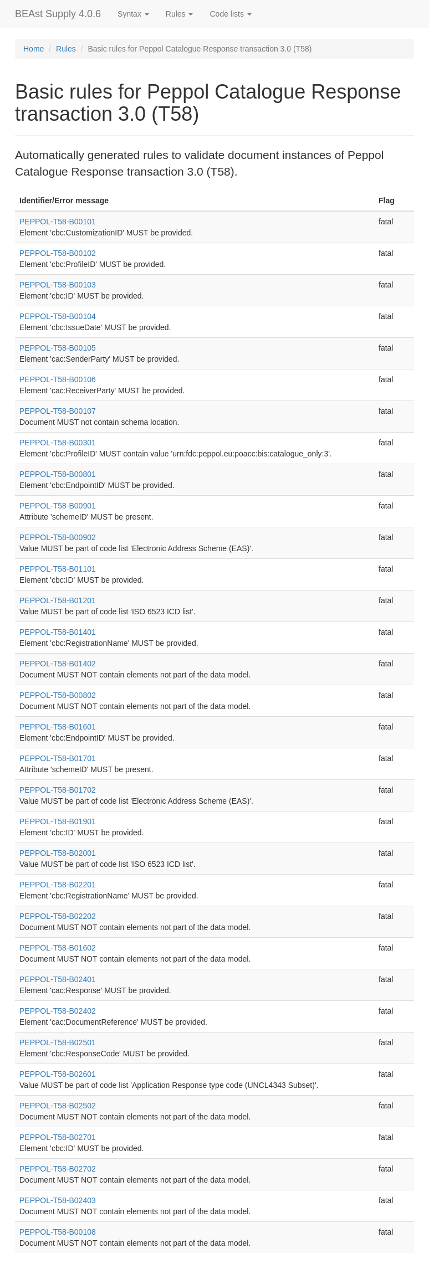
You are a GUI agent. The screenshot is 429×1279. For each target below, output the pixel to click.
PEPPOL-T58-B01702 (57, 789)
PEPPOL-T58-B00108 (57, 1231)
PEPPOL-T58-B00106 (57, 379)
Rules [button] (179, 13)
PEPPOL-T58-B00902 (57, 537)
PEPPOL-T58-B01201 (57, 600)
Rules (66, 48)
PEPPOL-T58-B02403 (57, 1200)
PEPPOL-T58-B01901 (57, 821)
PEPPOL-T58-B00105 (57, 347)
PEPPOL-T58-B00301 (57, 442)
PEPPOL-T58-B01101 (57, 568)
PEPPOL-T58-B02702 (57, 1168)
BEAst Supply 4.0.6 (58, 13)
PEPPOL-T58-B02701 (57, 1137)
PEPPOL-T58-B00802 (57, 695)
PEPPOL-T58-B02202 (57, 916)
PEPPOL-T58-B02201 (57, 884)
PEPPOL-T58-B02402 (57, 1010)
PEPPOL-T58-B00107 (57, 411)
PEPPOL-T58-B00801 (57, 474)
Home (33, 48)
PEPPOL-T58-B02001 (57, 853)
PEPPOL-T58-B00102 (57, 253)
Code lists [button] (230, 13)
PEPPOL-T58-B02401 (57, 979)
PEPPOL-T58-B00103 (57, 284)
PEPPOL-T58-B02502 (57, 1105)
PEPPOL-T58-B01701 (57, 758)
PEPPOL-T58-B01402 (57, 663)
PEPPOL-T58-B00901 (57, 505)
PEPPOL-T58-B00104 (57, 316)
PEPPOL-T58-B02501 (57, 1042)
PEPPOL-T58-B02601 (57, 1074)
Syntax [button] (133, 13)
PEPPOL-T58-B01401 (57, 632)
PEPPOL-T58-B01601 (57, 726)
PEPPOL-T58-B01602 (57, 947)
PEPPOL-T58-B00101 (57, 221)
